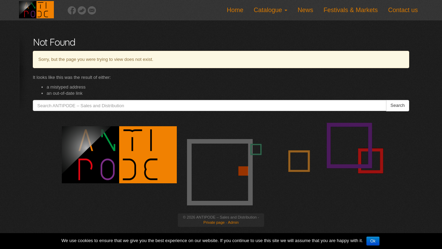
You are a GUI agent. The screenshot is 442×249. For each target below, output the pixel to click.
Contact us (403, 10)
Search (398, 105)
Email (92, 10)
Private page (214, 222)
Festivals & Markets (351, 10)
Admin (233, 222)
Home (235, 10)
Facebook (72, 10)
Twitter (82, 10)
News (305, 10)
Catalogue (270, 10)
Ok (372, 241)
